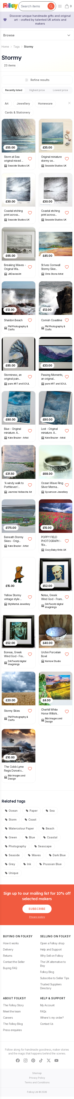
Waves (34, 855)
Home (5, 46)
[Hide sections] (69, 103)
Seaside (12, 855)
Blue (30, 837)
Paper (31, 810)
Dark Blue (57, 855)
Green (11, 837)
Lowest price (60, 90)
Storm (10, 819)
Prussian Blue (50, 864)
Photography (15, 846)
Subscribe (37, 908)
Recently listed (13, 90)
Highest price (37, 90)
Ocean (11, 810)
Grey (10, 864)
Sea (50, 810)
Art (7, 103)
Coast (30, 819)
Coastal (50, 837)
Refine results (37, 80)
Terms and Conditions (37, 1082)
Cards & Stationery (17, 112)
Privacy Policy (37, 1077)
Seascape (43, 846)
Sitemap (37, 1073)
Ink (27, 864)
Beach (48, 828)
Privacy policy (37, 916)
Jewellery (23, 103)
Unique (11, 873)
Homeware (45, 103)
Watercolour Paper (19, 828)
